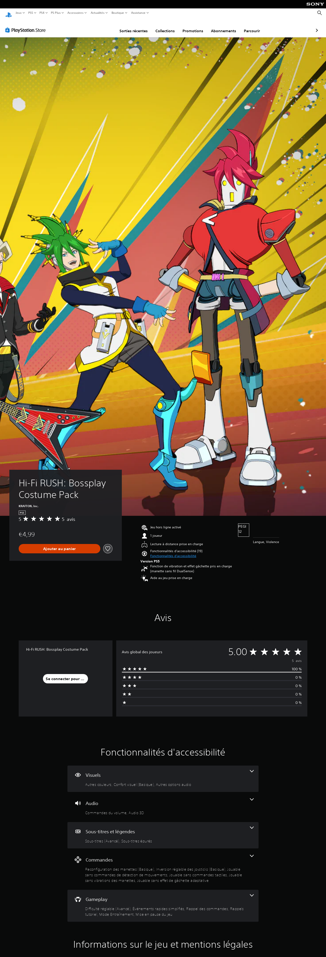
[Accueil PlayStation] (9, 13)
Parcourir (225, 26)
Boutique (118, 13)
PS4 (41, 13)
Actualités (98, 13)
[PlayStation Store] (27, 25)
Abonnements (196, 26)
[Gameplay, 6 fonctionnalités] (163, 901)
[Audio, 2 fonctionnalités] (163, 802)
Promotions (165, 26)
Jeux (19, 13)
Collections (137, 26)
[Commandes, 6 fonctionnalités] (163, 864)
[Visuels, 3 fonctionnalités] (163, 774)
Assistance (138, 13)
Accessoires (75, 13)
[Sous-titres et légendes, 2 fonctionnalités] (163, 831)
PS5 (30, 13)
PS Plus (56, 13)
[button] (173, 551)
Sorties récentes (106, 26)
